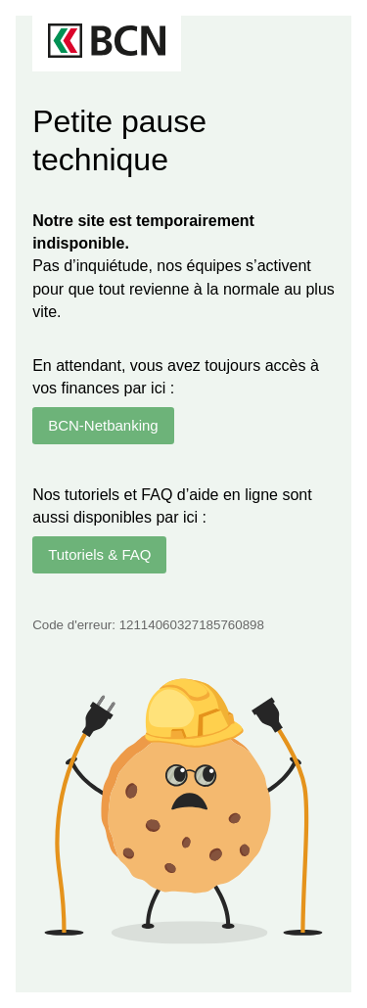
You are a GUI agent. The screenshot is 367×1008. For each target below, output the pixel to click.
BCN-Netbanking (103, 425)
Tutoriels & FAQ (99, 554)
